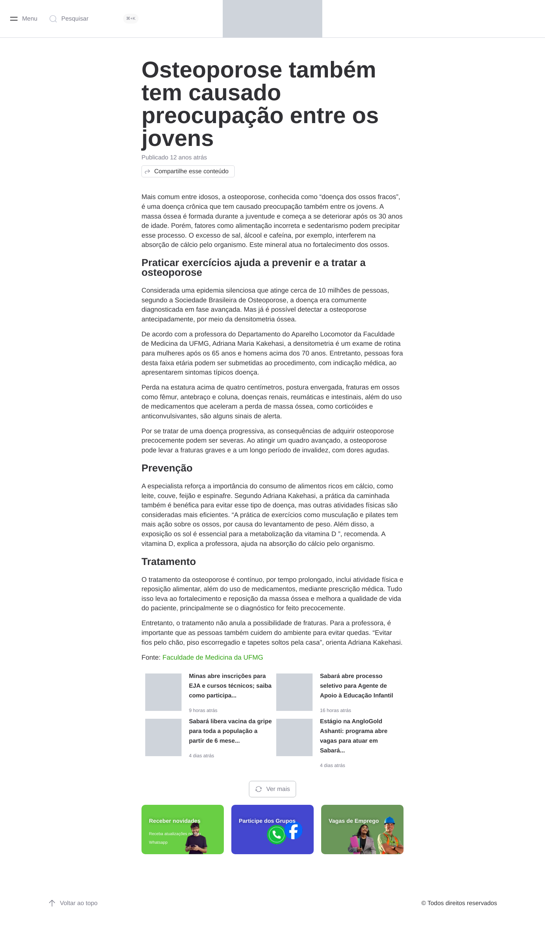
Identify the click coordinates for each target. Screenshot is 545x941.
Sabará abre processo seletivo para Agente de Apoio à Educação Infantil (356, 686)
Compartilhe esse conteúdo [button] (186, 171)
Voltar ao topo (73, 903)
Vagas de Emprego (354, 821)
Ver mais (272, 789)
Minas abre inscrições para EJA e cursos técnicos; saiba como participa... (230, 686)
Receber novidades (175, 821)
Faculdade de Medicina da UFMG (212, 657)
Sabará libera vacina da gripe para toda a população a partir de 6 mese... (230, 731)
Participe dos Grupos (267, 821)
